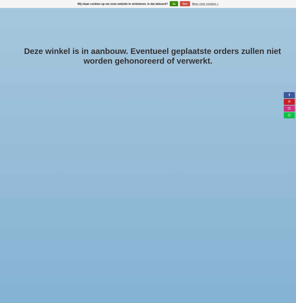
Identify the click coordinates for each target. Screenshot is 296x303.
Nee (185, 4)
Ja (173, 4)
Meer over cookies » (205, 4)
